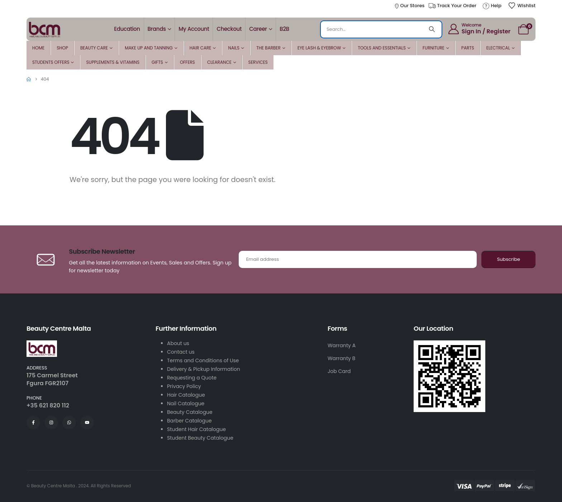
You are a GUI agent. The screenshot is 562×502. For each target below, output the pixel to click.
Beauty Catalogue (190, 412)
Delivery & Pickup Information (203, 369)
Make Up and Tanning (149, 48)
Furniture (433, 48)
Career (258, 29)
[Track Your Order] (452, 5)
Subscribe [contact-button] (508, 259)
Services (258, 62)
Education (127, 29)
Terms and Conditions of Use (203, 360)
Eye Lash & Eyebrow (319, 48)
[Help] (491, 5)
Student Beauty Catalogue (200, 437)
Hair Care (200, 48)
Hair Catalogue (186, 394)
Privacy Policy (184, 386)
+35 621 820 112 (48, 405)
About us (178, 343)
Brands (157, 29)
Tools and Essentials (382, 48)
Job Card (339, 371)
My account (193, 29)
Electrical (498, 48)
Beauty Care (94, 48)
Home (38, 48)
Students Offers (50, 62)
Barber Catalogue (189, 420)
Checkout (229, 29)
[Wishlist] (521, 5)
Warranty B (341, 358)
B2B (284, 29)
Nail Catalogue (185, 403)
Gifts (157, 62)
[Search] (432, 29)
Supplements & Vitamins (112, 62)
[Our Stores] (409, 5)
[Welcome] (478, 28)
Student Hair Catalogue (196, 429)
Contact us (181, 351)
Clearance (219, 62)
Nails (233, 48)
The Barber (268, 48)
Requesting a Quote (191, 377)
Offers (187, 62)
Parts (467, 48)
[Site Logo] (44, 29)
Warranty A (342, 345)
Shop (62, 48)
